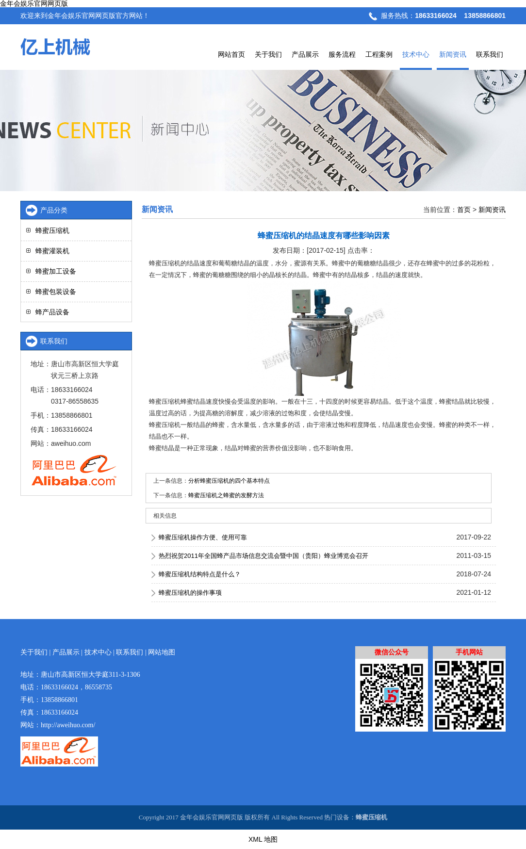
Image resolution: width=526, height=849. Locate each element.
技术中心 (415, 54)
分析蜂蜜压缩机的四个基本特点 (229, 480)
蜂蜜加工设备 (55, 271)
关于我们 (268, 54)
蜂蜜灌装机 (52, 251)
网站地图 (161, 652)
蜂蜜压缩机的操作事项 (190, 592)
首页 (464, 209)
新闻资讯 (452, 54)
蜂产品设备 (52, 312)
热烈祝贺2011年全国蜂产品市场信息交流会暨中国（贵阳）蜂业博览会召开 (263, 555)
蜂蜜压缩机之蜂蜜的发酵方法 (226, 495)
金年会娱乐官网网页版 (34, 3)
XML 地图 (263, 839)
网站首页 (231, 54)
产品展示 (305, 54)
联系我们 (489, 54)
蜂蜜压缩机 (52, 230)
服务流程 (342, 54)
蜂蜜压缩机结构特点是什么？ (200, 574)
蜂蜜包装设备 (55, 291)
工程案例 (379, 54)
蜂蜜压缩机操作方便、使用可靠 (203, 537)
